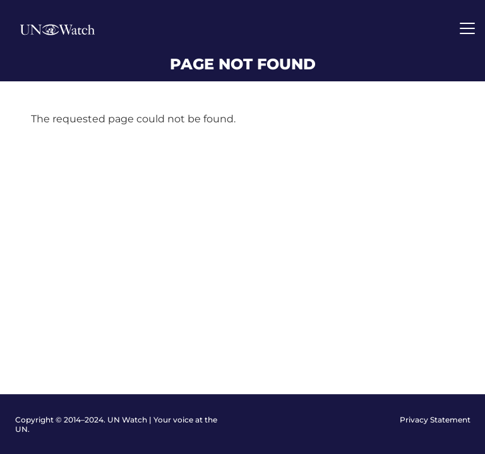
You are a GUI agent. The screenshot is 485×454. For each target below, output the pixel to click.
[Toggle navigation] (467, 28)
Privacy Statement (435, 419)
